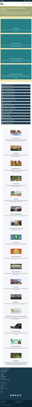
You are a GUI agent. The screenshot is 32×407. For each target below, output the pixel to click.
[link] (10, 395)
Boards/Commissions (4, 376)
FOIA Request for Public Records (5, 379)
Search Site (2, 385)
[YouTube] (15, 395)
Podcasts (2, 391)
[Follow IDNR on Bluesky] (20, 395)
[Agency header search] (28, 3)
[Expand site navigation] (30, 3)
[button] (15, 85)
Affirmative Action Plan (4, 388)
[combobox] (25, 4)
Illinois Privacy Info (18, 402)
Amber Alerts (2, 402)
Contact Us (2, 373)
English (25, 3)
